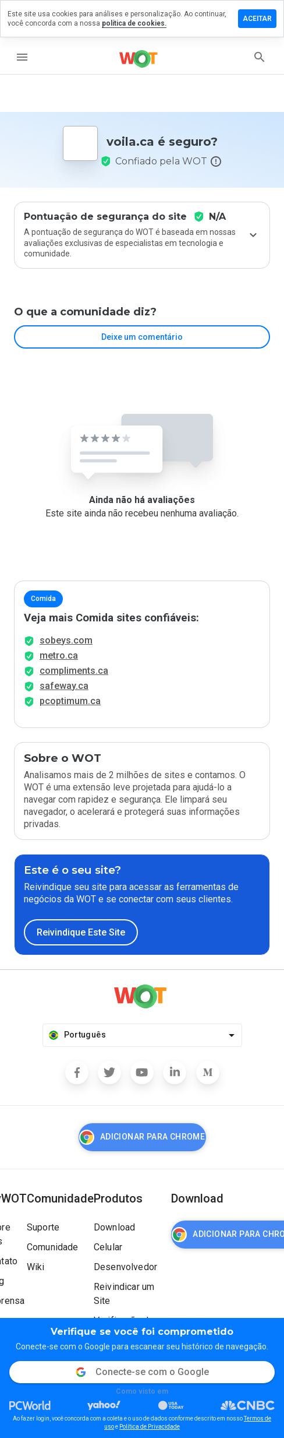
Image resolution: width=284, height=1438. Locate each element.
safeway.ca (64, 685)
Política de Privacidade (149, 1426)
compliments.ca (74, 670)
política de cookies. (134, 23)
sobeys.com (66, 640)
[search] (260, 57)
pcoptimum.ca (70, 700)
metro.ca (59, 655)
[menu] (22, 57)
